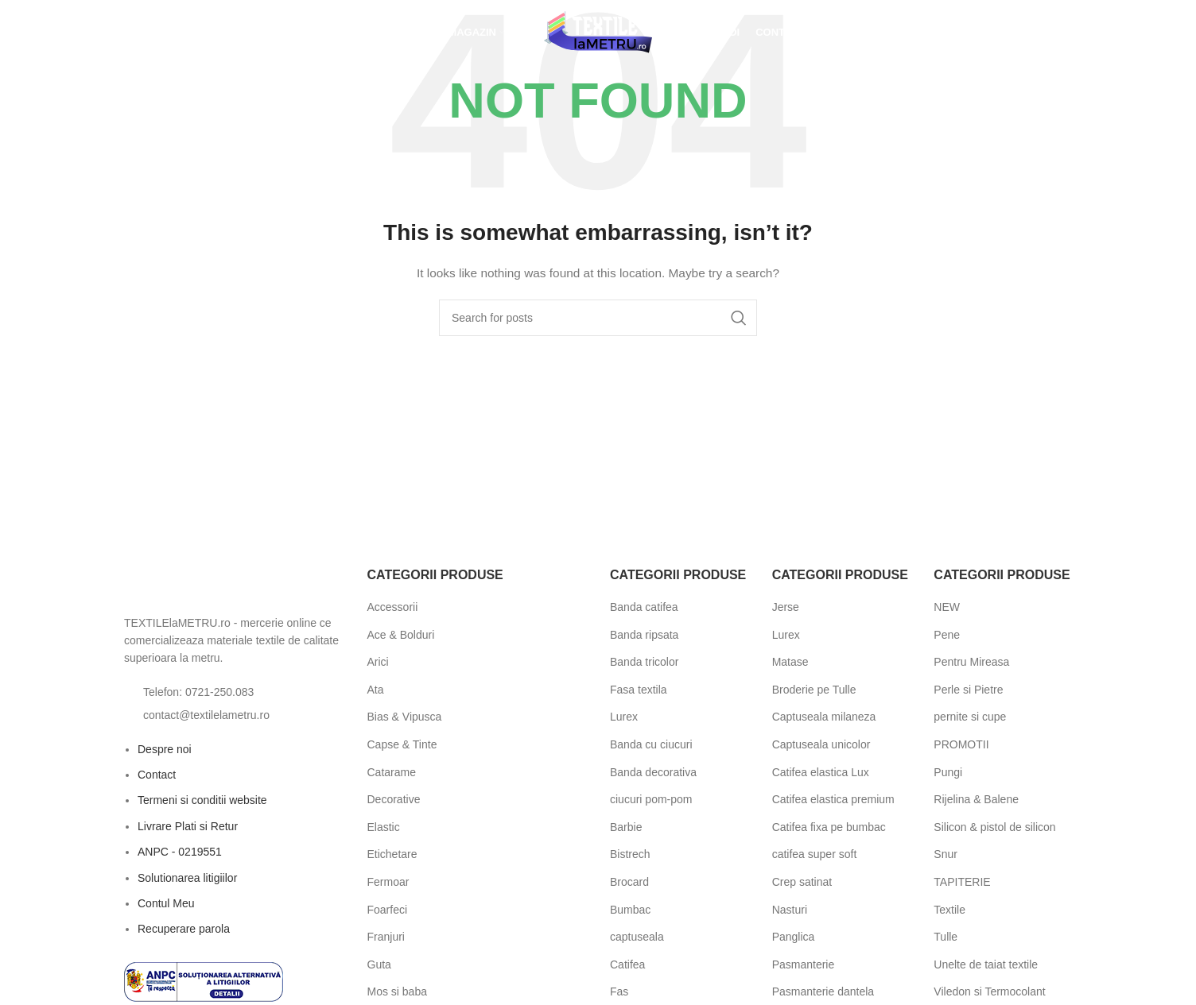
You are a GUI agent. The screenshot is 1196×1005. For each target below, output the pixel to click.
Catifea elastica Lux (820, 772)
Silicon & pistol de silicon (994, 827)
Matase (790, 661)
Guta (379, 964)
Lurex (624, 716)
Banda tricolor (644, 661)
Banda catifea (644, 607)
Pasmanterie (803, 964)
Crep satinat (802, 882)
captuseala (637, 936)
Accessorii (392, 607)
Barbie (626, 827)
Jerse (785, 607)
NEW (947, 607)
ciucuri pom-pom (651, 799)
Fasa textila (638, 689)
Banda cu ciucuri (651, 744)
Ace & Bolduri (401, 634)
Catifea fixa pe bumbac (829, 827)
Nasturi (789, 909)
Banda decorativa (653, 772)
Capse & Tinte (402, 744)
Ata (375, 689)
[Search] (598, 318)
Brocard (629, 882)
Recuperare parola (184, 928)
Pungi (948, 772)
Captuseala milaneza (824, 716)
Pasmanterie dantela (823, 991)
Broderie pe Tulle (814, 689)
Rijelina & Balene (976, 799)
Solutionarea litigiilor (187, 878)
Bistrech (630, 854)
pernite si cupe (970, 716)
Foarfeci (387, 909)
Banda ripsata (644, 634)
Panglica (793, 936)
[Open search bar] (124, 35)
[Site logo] (598, 35)
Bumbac (630, 909)
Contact (157, 774)
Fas (619, 991)
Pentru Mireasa (971, 661)
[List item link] (234, 692)
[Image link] (211, 584)
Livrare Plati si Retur (188, 826)
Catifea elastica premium (833, 799)
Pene (947, 634)
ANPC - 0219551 (180, 851)
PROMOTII (961, 744)
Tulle (945, 936)
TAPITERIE (962, 882)
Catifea (627, 964)
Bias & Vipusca (404, 716)
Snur (945, 854)
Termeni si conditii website (202, 800)
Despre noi (165, 749)
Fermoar (388, 882)
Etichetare (392, 854)
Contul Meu (166, 903)
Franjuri (386, 936)
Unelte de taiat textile (986, 964)
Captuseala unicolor (821, 744)
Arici (378, 661)
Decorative (394, 799)
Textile (949, 909)
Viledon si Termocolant (989, 991)
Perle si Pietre (968, 689)
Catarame (391, 772)
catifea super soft (814, 854)
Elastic (383, 827)
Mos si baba (397, 991)
